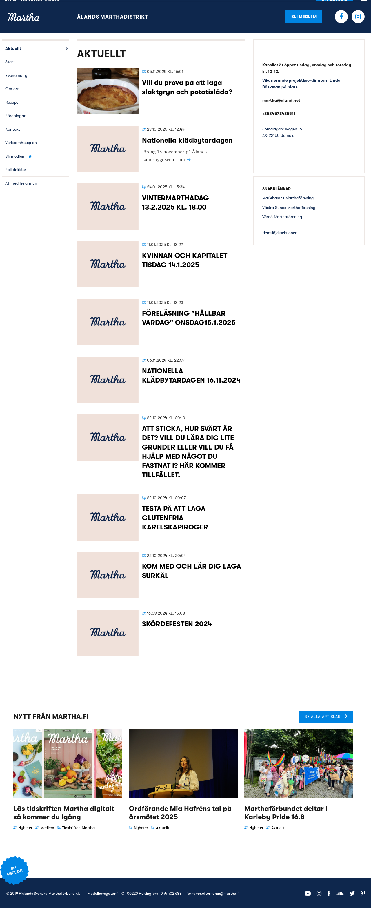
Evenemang (16, 74)
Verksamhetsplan (21, 142)
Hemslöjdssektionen (279, 232)
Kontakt (12, 128)
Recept (11, 101)
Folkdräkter (15, 169)
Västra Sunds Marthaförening (288, 206)
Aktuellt (13, 47)
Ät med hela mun (21, 182)
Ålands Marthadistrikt (112, 16)
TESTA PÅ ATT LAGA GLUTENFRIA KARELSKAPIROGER (175, 517)
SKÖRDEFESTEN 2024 (177, 623)
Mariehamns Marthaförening (288, 197)
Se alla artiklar (322, 715)
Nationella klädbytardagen (187, 139)
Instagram (358, 15)
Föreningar (15, 115)
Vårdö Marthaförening (282, 216)
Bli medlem (304, 15)
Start (9, 61)
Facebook (341, 15)
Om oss (12, 88)
